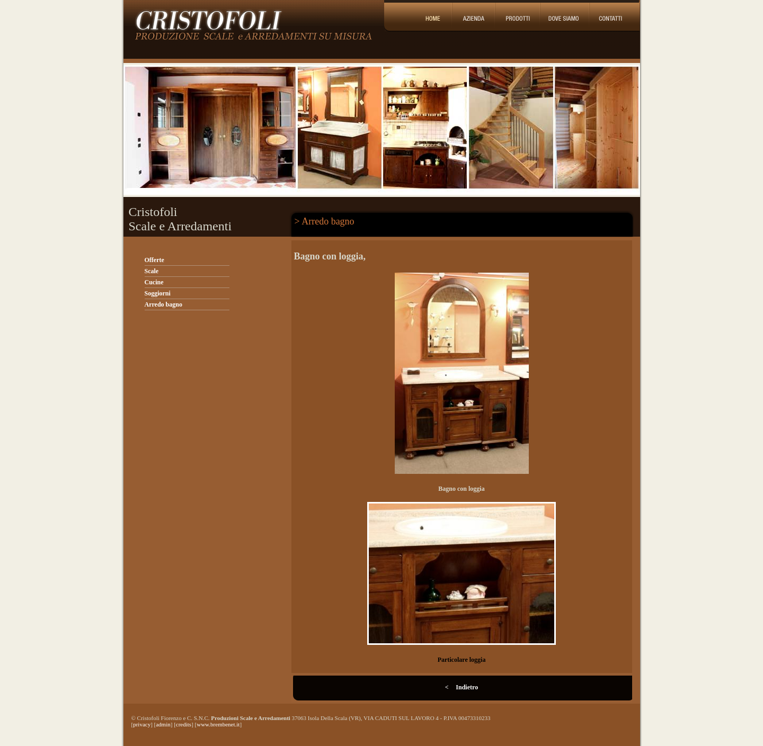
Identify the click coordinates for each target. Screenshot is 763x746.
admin (163, 724)
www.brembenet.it (218, 724)
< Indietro (461, 687)
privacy (141, 724)
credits (183, 724)
